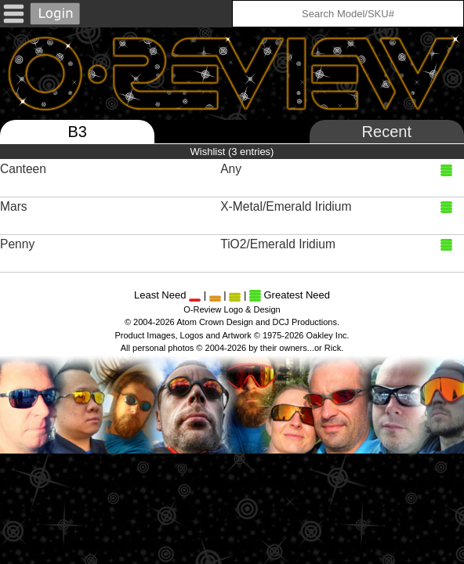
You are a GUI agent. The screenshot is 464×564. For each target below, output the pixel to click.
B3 (76, 131)
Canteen (24, 168)
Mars (15, 206)
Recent (386, 131)
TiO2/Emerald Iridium (279, 244)
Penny (19, 244)
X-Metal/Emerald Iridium (287, 206)
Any (232, 168)
